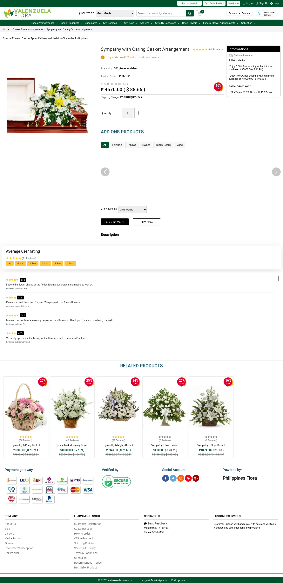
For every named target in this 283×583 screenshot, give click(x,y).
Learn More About (87, 515)
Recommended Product (88, 562)
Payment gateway (17, 469)
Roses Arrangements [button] (44, 23)
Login (248, 3)
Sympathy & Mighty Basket (118, 445)
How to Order (82, 533)
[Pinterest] (188, 477)
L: (234, 92)
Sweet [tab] (146, 145)
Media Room (12, 538)
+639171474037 (161, 527)
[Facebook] (165, 477)
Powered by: (231, 469)
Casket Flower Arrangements (28, 29)
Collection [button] (248, 23)
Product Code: (115, 76)
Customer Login (83, 528)
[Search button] (190, 13)
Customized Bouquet (239, 13)
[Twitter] (173, 477)
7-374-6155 (158, 531)
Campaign (80, 557)
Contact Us (152, 515)
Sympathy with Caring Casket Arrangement (69, 29)
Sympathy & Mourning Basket (72, 445)
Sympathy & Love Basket (165, 445)
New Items (233, 3)
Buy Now (146, 222)
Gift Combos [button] (111, 23)
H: (262, 92)
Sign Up (262, 3)
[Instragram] (180, 477)
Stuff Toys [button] (130, 23)
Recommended (189, 3)
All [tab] (104, 145)
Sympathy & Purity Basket (26, 445)
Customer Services (226, 515)
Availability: (118, 68)
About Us (10, 523)
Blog (7, 528)
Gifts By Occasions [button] (167, 23)
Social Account (172, 469)
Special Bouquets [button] (71, 23)
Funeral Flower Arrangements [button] (220, 23)
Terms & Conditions (86, 552)
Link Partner (12, 552)
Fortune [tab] (117, 145)
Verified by (109, 469)
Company (11, 515)
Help (274, 3)
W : (248, 92)
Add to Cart (115, 222)
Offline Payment (83, 538)
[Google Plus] (195, 477)
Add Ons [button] (146, 23)
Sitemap (10, 542)
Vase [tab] (180, 145)
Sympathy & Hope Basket (211, 445)
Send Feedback (155, 523)
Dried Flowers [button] (191, 23)
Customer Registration (87, 523)
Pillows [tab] (132, 145)
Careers (9, 533)
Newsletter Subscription (19, 547)
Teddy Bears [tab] (163, 145)
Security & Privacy (85, 547)
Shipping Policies (84, 542)
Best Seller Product (214, 3)
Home (6, 29)
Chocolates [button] (92, 23)
